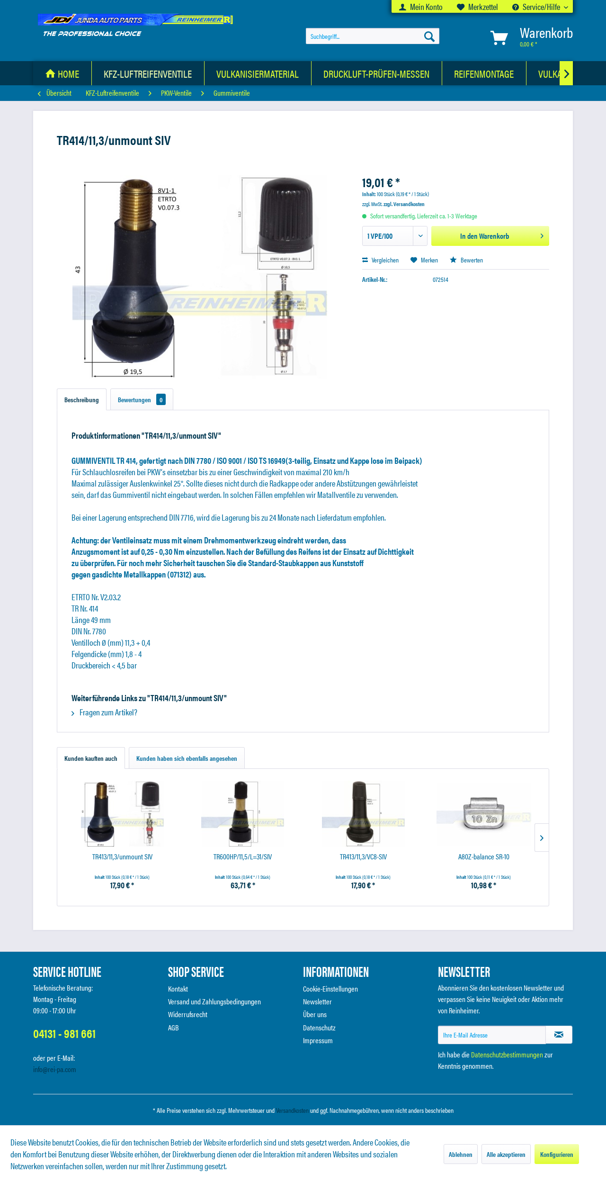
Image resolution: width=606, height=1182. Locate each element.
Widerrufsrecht (187, 1014)
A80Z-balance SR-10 (483, 857)
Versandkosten (292, 1110)
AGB (173, 1027)
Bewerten (466, 259)
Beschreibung (81, 399)
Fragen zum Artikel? (104, 712)
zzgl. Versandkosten (404, 203)
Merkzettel (477, 6)
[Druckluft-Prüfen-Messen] (377, 73)
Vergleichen (380, 259)
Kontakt (178, 988)
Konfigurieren (556, 1154)
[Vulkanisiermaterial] (258, 73)
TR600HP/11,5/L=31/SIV (243, 857)
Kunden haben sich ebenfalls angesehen (186, 758)
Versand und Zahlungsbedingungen (214, 1001)
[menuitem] (421, 6)
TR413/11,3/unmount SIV (122, 857)
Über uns (315, 1014)
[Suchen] (429, 36)
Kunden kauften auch (90, 758)
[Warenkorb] (530, 37)
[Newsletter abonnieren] (558, 1035)
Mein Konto (421, 6)
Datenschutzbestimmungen (507, 1054)
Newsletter (317, 1001)
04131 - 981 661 (64, 1033)
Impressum (318, 1040)
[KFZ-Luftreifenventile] (148, 73)
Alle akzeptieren (506, 1154)
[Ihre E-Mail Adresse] (492, 1035)
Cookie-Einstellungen (330, 988)
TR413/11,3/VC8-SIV (363, 857)
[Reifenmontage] (484, 73)
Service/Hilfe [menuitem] (536, 6)
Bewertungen (142, 399)
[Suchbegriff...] (372, 36)
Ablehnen (460, 1154)
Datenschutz (319, 1027)
